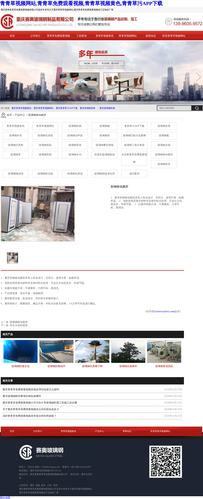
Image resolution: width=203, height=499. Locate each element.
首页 (12, 35)
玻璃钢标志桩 (45, 173)
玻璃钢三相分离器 (134, 145)
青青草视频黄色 (105, 35)
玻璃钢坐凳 (164, 126)
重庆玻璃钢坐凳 (87, 108)
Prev (2, 71)
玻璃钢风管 (164, 164)
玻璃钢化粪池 (75, 173)
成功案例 (134, 173)
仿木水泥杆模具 (19, 325)
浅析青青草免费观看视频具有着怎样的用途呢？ (29, 416)
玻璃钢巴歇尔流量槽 (134, 135)
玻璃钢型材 (45, 154)
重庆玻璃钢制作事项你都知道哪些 (22, 396)
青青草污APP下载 (134, 126)
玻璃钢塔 (104, 135)
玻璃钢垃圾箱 (45, 135)
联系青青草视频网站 (173, 35)
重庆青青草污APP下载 (66, 108)
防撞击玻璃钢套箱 (104, 154)
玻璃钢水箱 (164, 145)
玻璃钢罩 (15, 154)
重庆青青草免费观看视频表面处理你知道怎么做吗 (31, 389)
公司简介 (35, 35)
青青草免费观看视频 (58, 35)
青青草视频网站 (128, 35)
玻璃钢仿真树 (15, 145)
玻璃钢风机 (45, 145)
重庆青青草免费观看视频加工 (33, 492)
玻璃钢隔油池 (15, 173)
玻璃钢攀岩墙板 (105, 145)
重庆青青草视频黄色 (21, 108)
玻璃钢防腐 (75, 126)
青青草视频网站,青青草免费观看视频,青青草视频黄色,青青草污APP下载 (81, 3)
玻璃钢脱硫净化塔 (104, 173)
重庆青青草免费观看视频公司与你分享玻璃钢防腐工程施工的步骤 (40, 402)
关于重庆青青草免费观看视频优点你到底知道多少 (31, 409)
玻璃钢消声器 (75, 135)
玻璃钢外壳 (15, 135)
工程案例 (81, 35)
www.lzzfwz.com (165, 311)
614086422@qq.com (51, 467)
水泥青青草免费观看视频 (134, 158)
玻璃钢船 (164, 135)
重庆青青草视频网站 (43, 108)
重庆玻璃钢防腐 (107, 108)
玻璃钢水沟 (75, 154)
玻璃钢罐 (104, 126)
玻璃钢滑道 (75, 145)
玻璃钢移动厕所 (164, 154)
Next (196, 71)
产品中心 (20, 115)
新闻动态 (151, 35)
